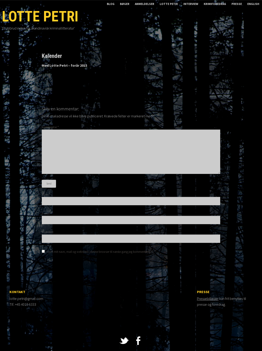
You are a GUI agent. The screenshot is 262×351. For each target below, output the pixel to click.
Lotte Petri (169, 4)
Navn (46, 194)
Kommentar (50, 127)
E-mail (46, 213)
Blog (111, 4)
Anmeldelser (144, 4)
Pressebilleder (208, 298)
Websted (47, 232)
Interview (190, 4)
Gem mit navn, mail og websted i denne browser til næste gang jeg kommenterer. (99, 252)
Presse (237, 4)
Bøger (124, 4)
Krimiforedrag (215, 4)
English (253, 4)
